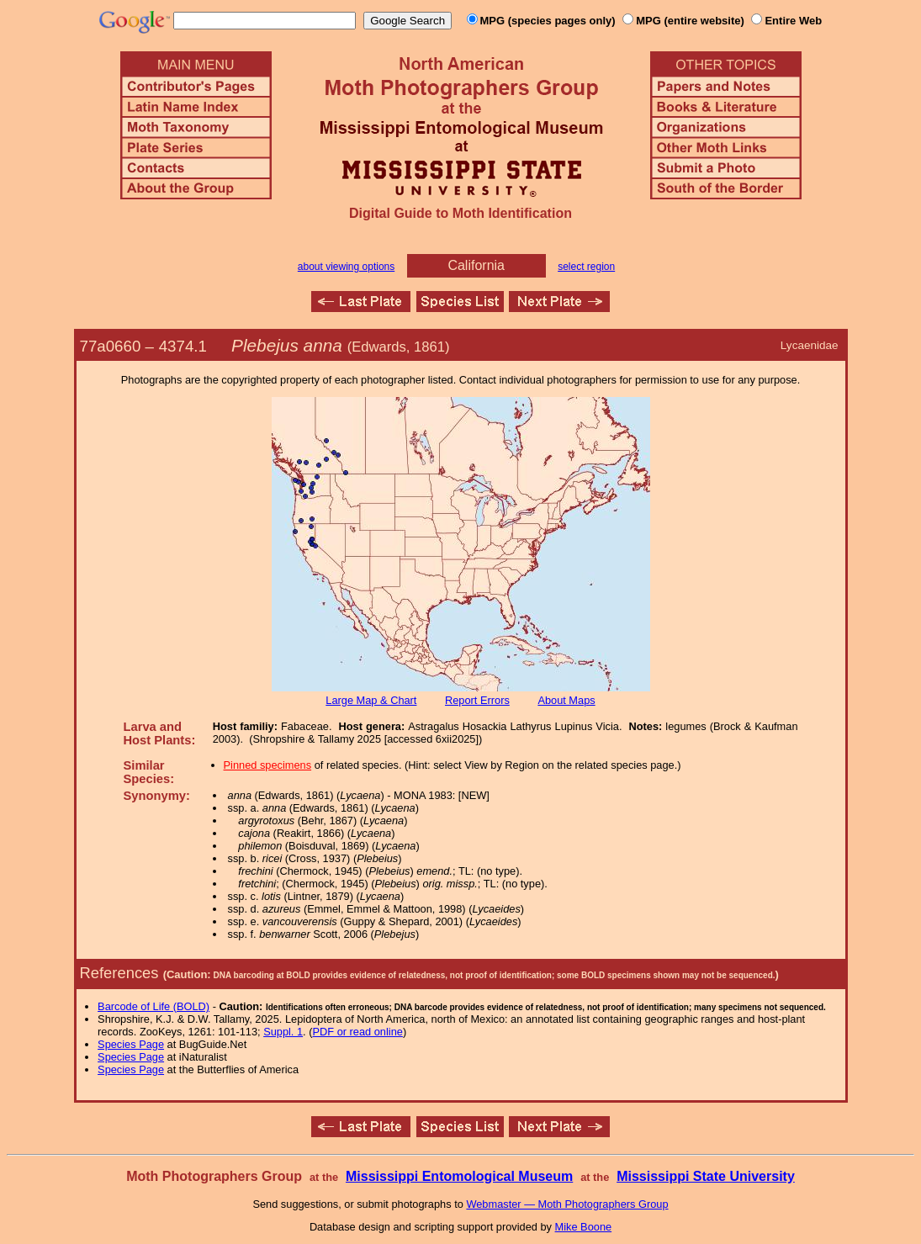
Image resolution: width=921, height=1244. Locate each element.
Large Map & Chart (371, 700)
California (476, 265)
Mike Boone (583, 1226)
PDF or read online (357, 1031)
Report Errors (477, 700)
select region (586, 267)
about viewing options (346, 267)
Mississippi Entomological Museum (459, 1176)
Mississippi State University (706, 1176)
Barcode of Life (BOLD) (153, 1006)
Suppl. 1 (283, 1031)
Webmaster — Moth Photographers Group (567, 1204)
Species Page (131, 1044)
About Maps (566, 700)
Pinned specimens (268, 765)
